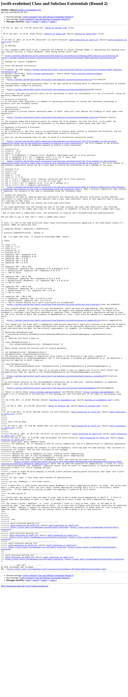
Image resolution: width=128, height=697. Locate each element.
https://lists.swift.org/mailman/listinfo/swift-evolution (39, 627)
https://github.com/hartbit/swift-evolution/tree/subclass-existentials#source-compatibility (54, 379)
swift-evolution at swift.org (83, 42)
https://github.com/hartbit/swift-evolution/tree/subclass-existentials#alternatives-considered (55, 446)
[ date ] (28, 21)
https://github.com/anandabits (99, 465)
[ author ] (53, 21)
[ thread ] (35, 21)
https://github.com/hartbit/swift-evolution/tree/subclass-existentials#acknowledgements (51, 460)
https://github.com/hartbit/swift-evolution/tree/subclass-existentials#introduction (49, 90)
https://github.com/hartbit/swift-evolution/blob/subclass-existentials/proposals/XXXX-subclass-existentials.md (61, 61)
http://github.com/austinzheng (86, 83)
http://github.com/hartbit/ (40, 83)
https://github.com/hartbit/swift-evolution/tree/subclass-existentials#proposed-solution (52, 135)
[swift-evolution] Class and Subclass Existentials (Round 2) (48, 17)
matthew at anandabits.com (29, 10)
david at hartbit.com (56, 28)
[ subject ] (44, 21)
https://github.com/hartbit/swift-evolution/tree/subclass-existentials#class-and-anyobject (53, 360)
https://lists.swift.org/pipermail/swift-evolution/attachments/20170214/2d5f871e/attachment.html (56, 677)
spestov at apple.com (55, 35)
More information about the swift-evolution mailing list (24, 695)
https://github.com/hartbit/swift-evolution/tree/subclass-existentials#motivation (48, 102)
